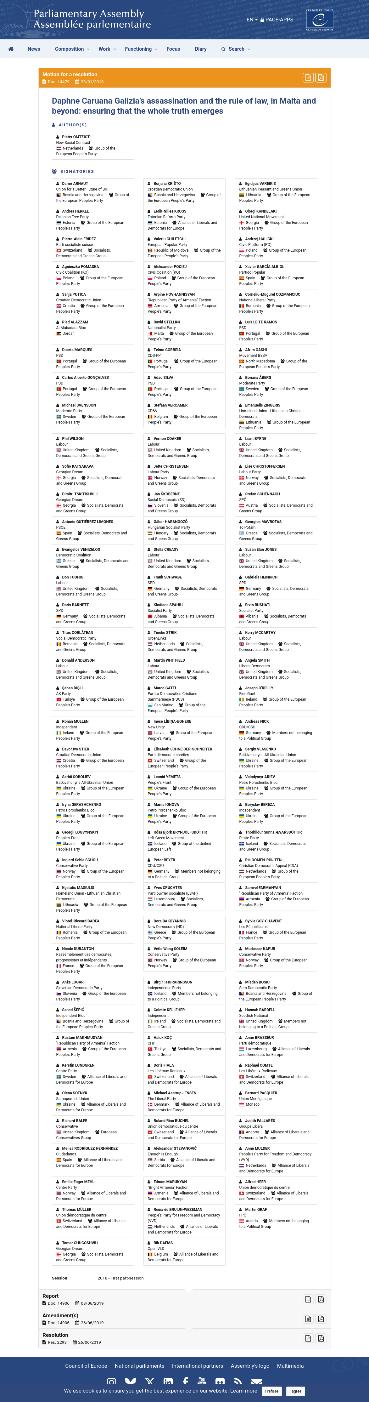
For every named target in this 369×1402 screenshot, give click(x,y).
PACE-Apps (277, 19)
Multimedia (290, 1366)
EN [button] (250, 19)
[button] (185, 78)
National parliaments (139, 1366)
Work (104, 49)
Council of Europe (86, 1366)
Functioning (138, 49)
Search (232, 49)
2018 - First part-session (121, 1277)
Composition (69, 49)
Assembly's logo (250, 1366)
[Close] (272, 1391)
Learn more (243, 1391)
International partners (197, 1366)
